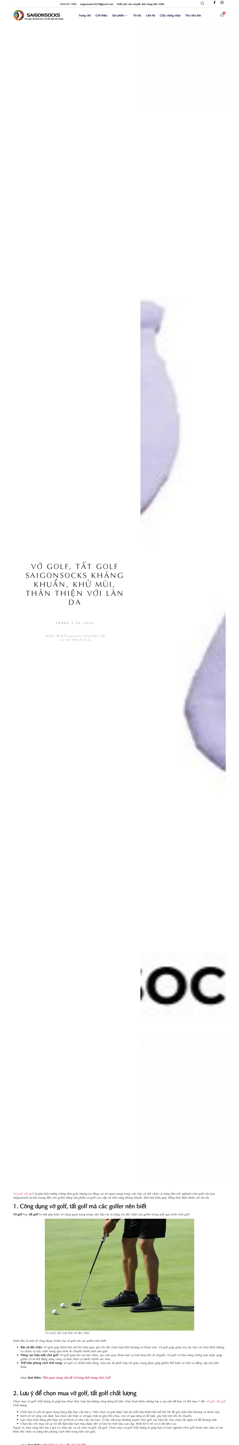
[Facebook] (214, 3)
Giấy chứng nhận (169, 15)
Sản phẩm (120, 15)
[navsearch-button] (202, 4)
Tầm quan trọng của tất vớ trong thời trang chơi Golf (76, 1377)
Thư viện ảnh (192, 15)
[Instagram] (222, 3)
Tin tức (137, 15)
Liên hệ (150, 15)
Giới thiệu (102, 15)
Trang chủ (85, 15)
